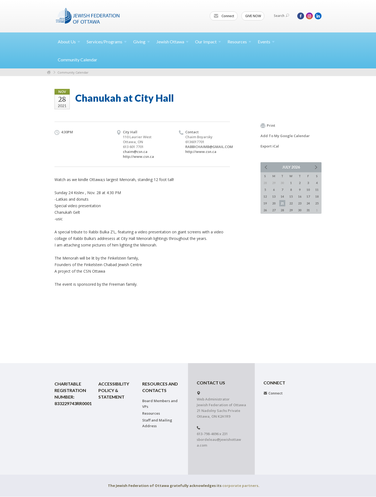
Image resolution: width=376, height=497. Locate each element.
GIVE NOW (253, 16)
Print (267, 125)
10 (308, 189)
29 (291, 210)
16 (299, 196)
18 (317, 196)
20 (273, 203)
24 (308, 203)
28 (282, 210)
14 (282, 196)
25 (317, 203)
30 (299, 210)
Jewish (172, 41)
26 (265, 210)
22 (291, 203)
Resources (151, 413)
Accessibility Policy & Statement (113, 390)
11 (317, 189)
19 (265, 203)
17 (308, 196)
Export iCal (269, 146)
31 (308, 210)
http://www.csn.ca (138, 156)
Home (49, 72)
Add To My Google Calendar (285, 135)
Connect (224, 16)
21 (282, 203)
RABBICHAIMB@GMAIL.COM (209, 146)
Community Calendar (77, 59)
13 (273, 196)
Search (281, 15)
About (69, 41)
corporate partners (240, 485)
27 (273, 210)
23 (299, 203)
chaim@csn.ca (135, 151)
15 (291, 196)
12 (265, 196)
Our (208, 41)
